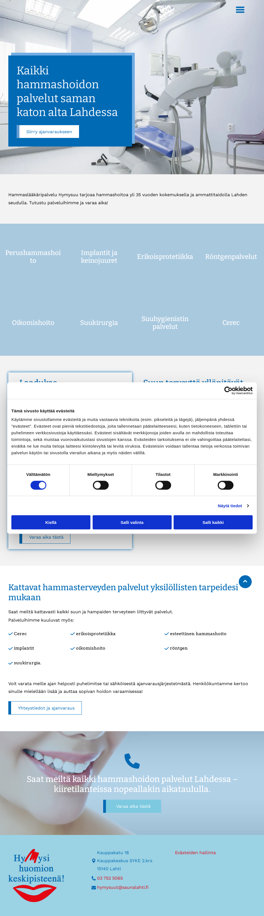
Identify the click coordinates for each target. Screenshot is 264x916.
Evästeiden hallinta (195, 852)
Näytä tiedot (230, 505)
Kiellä (50, 522)
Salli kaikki (213, 522)
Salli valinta (132, 522)
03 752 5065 (110, 878)
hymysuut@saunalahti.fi (123, 887)
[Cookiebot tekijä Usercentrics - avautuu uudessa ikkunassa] (228, 390)
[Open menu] (237, 10)
